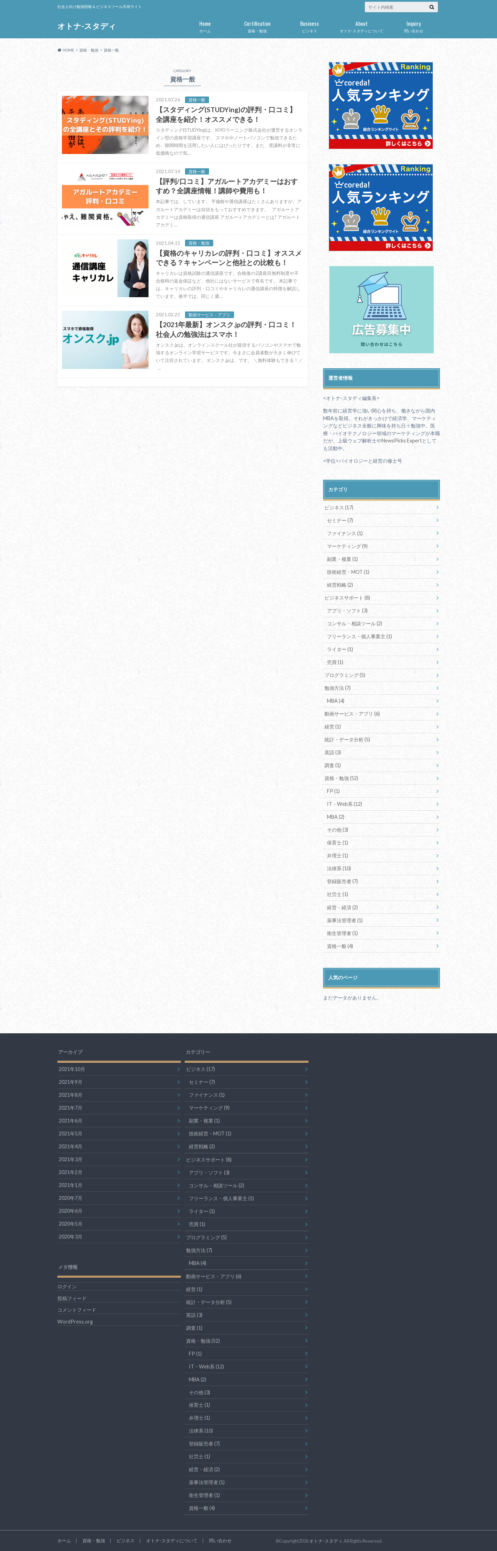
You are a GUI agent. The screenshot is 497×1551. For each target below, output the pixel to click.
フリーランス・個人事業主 (359, 636)
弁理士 (337, 855)
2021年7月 (70, 1107)
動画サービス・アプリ (352, 713)
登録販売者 (342, 881)
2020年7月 (70, 1197)
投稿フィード (72, 1298)
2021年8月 (70, 1094)
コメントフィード (76, 1309)
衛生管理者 (342, 932)
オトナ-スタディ (86, 26)
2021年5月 (70, 1133)
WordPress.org (75, 1321)
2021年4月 (70, 1146)
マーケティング (347, 546)
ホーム (205, 25)
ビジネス (309, 25)
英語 (332, 752)
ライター (340, 649)
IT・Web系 (344, 804)
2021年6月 (70, 1120)
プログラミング (344, 675)
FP (333, 791)
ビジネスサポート (347, 597)
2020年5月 (70, 1223)
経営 (332, 726)
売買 (335, 662)
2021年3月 (70, 1159)
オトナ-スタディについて (362, 25)
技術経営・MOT (348, 571)
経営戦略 (340, 584)
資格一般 (340, 945)
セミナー (340, 520)
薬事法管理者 (345, 920)
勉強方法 (337, 687)
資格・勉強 (257, 25)
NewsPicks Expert (402, 440)
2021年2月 (70, 1171)
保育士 (337, 842)
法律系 (339, 868)
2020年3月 (70, 1236)
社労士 (337, 894)
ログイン (67, 1286)
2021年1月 (70, 1184)
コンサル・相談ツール (354, 623)
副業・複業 (342, 559)
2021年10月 (72, 1068)
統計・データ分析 (347, 739)
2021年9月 (70, 1081)
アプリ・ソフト (347, 610)
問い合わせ (414, 25)
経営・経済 (342, 907)
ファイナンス (345, 533)
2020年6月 (70, 1210)
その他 (337, 829)
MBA (335, 700)
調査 (332, 765)
